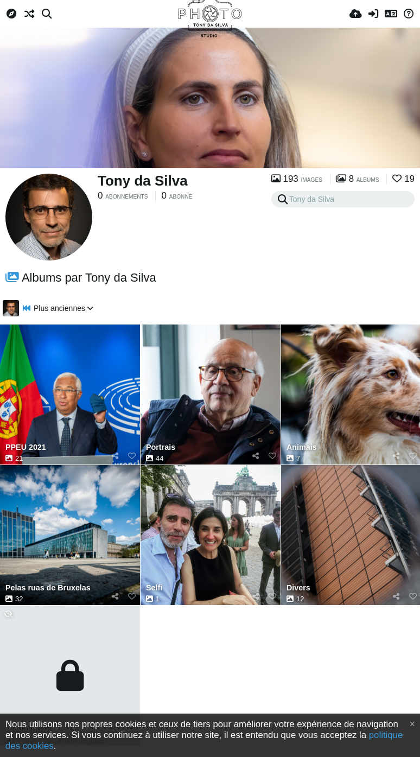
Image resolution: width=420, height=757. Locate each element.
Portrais (160, 447)
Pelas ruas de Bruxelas (48, 588)
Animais (302, 447)
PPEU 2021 (25, 447)
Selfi (154, 588)
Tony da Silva (143, 181)
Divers (298, 588)
